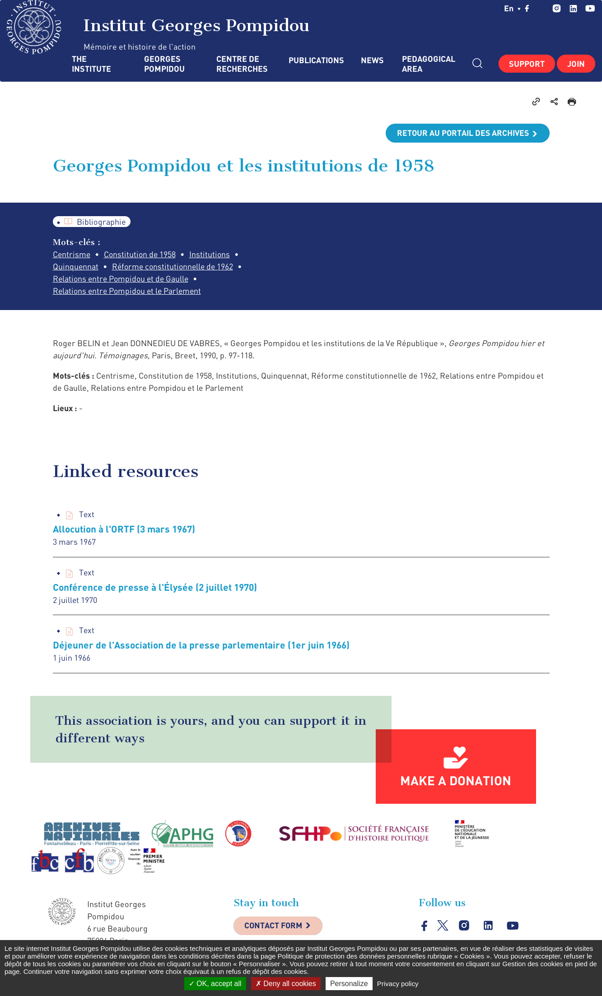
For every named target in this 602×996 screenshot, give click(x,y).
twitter (541, 8)
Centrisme (72, 254)
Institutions (212, 254)
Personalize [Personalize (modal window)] (349, 983)
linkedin (573, 8)
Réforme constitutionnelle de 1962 (174, 267)
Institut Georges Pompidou (158, 27)
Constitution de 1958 (141, 254)
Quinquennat (76, 267)
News (372, 60)
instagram (556, 8)
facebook (527, 8)
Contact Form (274, 927)
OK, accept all (215, 983)
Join (576, 64)
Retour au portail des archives (462, 133)
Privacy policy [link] (398, 983)
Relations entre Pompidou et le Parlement (129, 291)
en (512, 8)
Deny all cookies (286, 983)
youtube (590, 8)
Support (527, 64)
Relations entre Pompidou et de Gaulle (122, 279)
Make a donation (455, 781)
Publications (316, 60)
